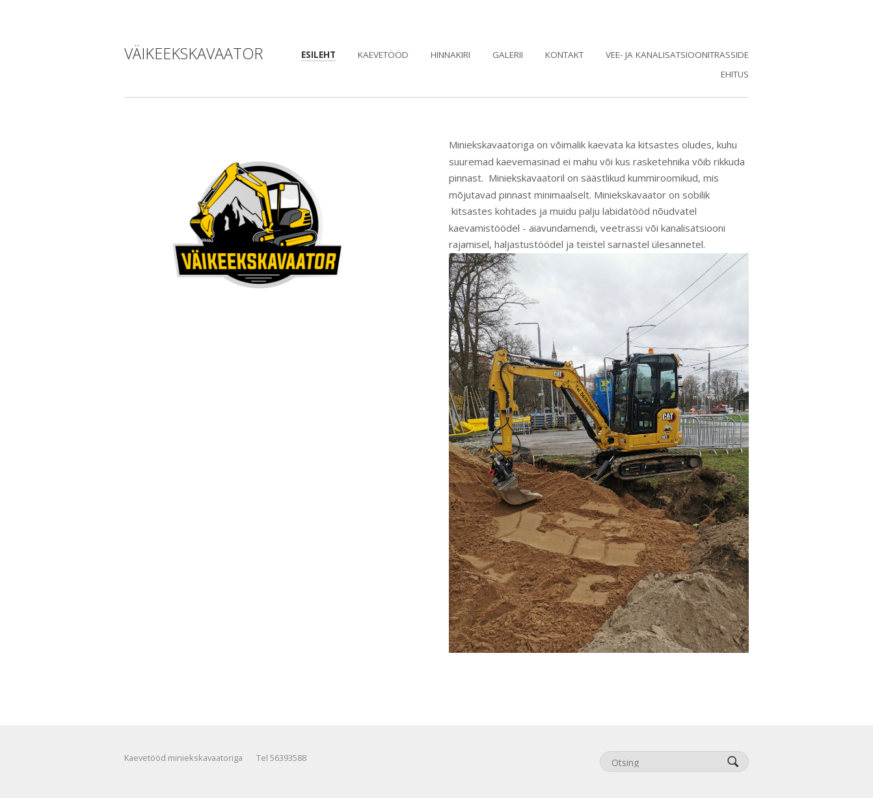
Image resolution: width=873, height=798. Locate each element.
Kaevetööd (383, 55)
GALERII (507, 55)
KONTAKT (564, 55)
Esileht (318, 55)
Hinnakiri (450, 55)
